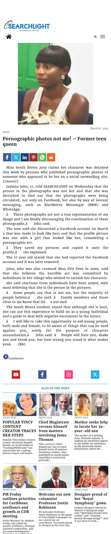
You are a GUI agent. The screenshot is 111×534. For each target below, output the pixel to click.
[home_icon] (9, 37)
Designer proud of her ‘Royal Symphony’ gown (91, 498)
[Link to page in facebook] (7, 157)
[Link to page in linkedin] (25, 157)
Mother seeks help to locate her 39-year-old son (91, 426)
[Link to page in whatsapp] (42, 157)
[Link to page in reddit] (51, 157)
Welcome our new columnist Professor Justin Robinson (55, 501)
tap (102, 36)
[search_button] (95, 37)
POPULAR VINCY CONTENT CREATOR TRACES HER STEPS (19, 428)
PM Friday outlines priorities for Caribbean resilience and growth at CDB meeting (19, 505)
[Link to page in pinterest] (33, 157)
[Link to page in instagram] (69, 374)
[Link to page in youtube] (16, 374)
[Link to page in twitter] (16, 157)
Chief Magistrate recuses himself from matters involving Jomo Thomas (54, 431)
